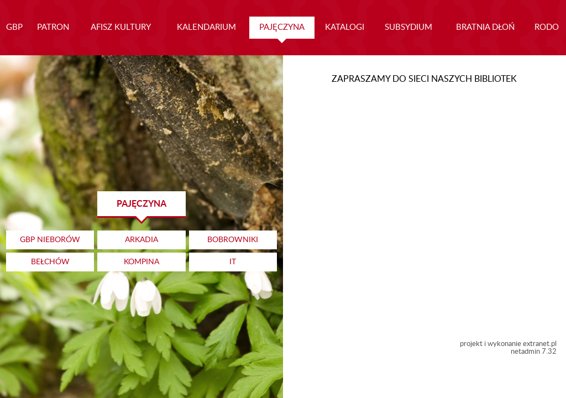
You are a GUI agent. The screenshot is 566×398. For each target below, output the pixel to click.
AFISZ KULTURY (121, 27)
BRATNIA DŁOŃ (485, 27)
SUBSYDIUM (408, 27)
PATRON (53, 27)
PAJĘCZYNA (282, 27)
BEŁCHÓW (50, 262)
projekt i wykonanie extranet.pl (508, 344)
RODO (546, 27)
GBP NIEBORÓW (50, 240)
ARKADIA (141, 240)
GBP (14, 27)
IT (232, 262)
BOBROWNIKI (232, 240)
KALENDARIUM (206, 27)
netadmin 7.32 (534, 351)
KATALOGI (344, 27)
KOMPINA (141, 262)
